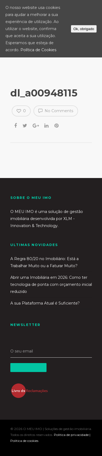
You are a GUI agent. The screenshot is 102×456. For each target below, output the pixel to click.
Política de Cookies (38, 49)
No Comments (55, 110)
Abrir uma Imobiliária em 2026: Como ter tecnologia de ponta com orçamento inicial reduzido (51, 284)
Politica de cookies (24, 441)
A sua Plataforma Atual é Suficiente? (45, 303)
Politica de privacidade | (72, 435)
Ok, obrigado (83, 29)
